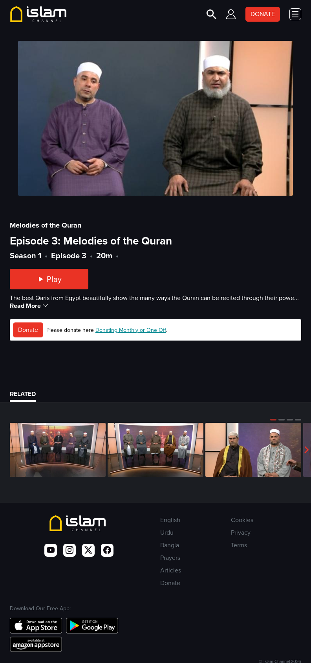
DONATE (263, 14)
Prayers (170, 557)
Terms (239, 545)
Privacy (241, 532)
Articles (170, 570)
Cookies (242, 519)
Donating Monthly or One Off (130, 330)
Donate (28, 329)
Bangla (169, 545)
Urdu (167, 532)
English (170, 519)
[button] (273, 419)
